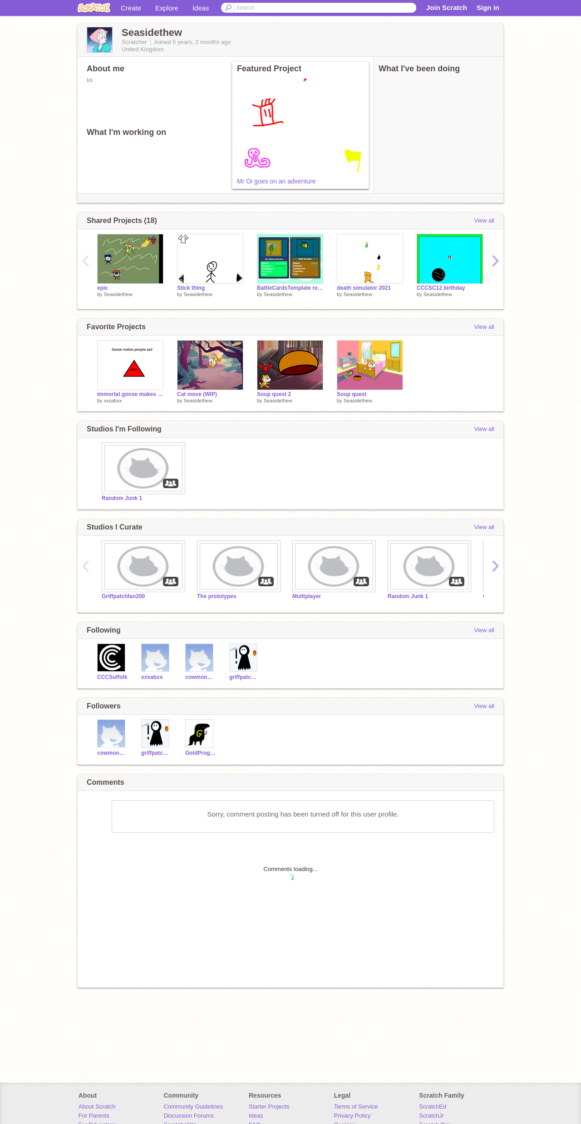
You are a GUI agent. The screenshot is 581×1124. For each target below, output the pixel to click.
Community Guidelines (193, 1106)
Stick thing (191, 288)
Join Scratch (446, 7)
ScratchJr (431, 1115)
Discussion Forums (188, 1115)
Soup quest (351, 394)
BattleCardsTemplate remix (290, 288)
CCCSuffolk (112, 677)
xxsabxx (113, 400)
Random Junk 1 (122, 498)
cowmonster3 (200, 677)
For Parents (94, 1115)
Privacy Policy (352, 1115)
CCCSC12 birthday (441, 288)
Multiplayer (306, 596)
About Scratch (97, 1106)
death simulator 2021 (364, 288)
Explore (166, 8)
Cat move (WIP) (197, 394)
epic (102, 288)
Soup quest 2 (274, 394)
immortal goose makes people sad (130, 394)
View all (484, 220)
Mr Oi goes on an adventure (276, 181)
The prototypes (216, 596)
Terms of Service (356, 1106)
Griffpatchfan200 (123, 596)
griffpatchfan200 (244, 677)
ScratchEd (432, 1106)
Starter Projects (269, 1106)
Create (131, 8)
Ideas (200, 8)
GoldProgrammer (200, 753)
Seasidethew (118, 294)
